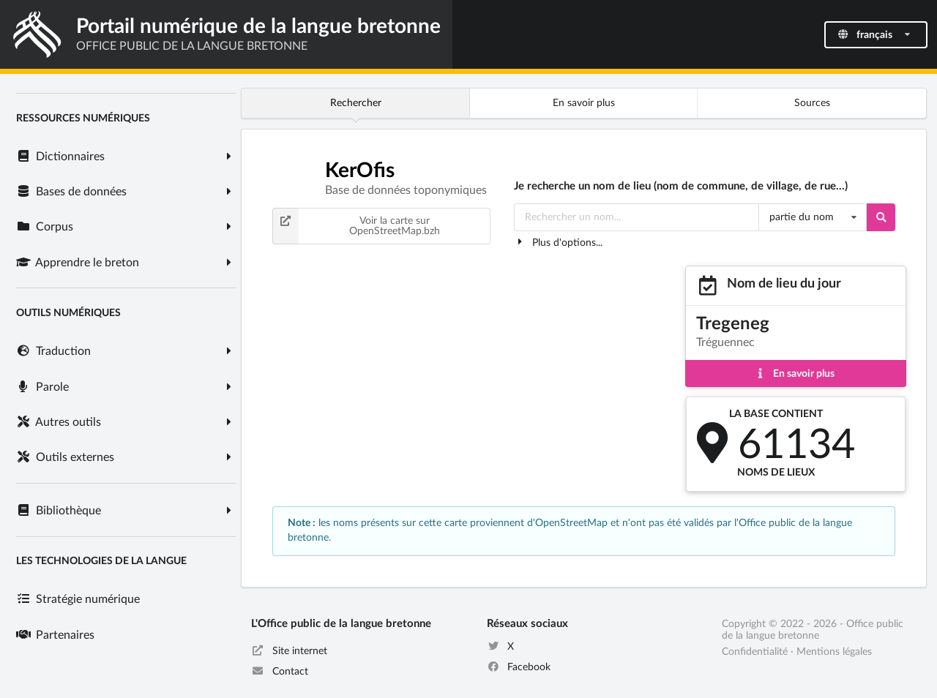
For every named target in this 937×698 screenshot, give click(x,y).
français (874, 34)
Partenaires (55, 635)
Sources (812, 103)
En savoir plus (584, 103)
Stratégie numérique (77, 599)
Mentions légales (834, 652)
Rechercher (355, 103)
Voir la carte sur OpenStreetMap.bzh (356, 226)
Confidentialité (755, 652)
